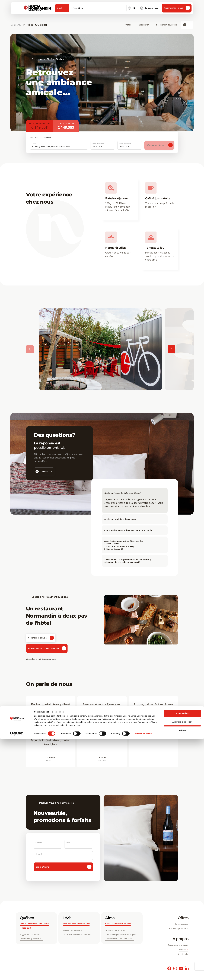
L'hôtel (129, 25)
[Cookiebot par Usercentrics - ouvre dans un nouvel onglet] (16, 967)
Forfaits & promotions (178, 928)
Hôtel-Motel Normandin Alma (118, 923)
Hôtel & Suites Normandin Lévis (76, 923)
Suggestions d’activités (30, 934)
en (131, 10)
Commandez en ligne (41, 638)
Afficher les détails (143, 967)
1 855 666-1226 (44, 471)
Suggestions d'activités (115, 930)
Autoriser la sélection (182, 955)
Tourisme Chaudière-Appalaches (78, 934)
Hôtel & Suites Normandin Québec (34, 923)
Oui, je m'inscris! (63, 867)
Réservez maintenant (177, 10)
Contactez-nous (149, 10)
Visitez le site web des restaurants (40, 659)
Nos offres (79, 10)
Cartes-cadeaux (181, 924)
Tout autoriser (182, 946)
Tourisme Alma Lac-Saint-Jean (119, 938)
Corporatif (145, 25)
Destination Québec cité (31, 938)
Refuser (182, 963)
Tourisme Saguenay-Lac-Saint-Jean (121, 934)
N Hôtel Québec (35, 25)
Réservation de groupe (166, 25)
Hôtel (62, 10)
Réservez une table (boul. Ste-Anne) (47, 648)
